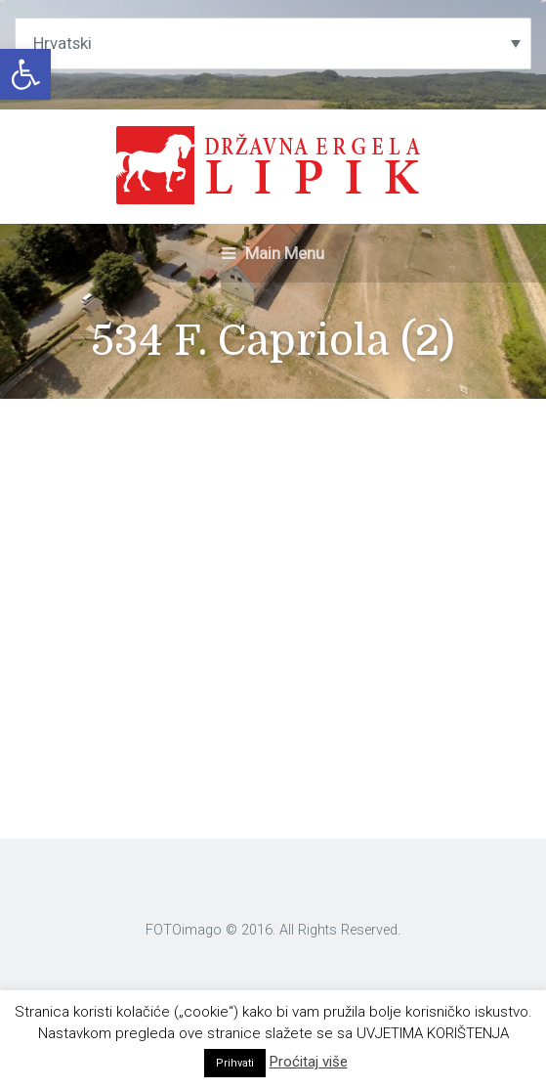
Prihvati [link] (235, 1063)
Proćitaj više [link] (309, 1061)
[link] (25, 74)
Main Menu (273, 253)
